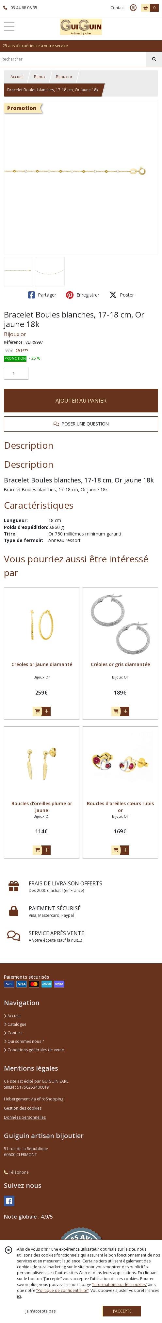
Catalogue (15, 1024)
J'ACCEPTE (122, 1311)
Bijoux (39, 77)
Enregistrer (82, 295)
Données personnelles (25, 1117)
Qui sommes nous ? (24, 1041)
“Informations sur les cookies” (119, 1284)
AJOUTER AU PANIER (81, 400)
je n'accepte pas (40, 1311)
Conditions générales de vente (34, 1050)
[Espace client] (133, 8)
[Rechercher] (154, 59)
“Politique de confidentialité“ (62, 1290)
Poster (121, 295)
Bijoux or (64, 77)
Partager (42, 295)
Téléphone (16, 1172)
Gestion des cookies (22, 1108)
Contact (117, 7)
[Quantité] (16, 373)
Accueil (17, 77)
